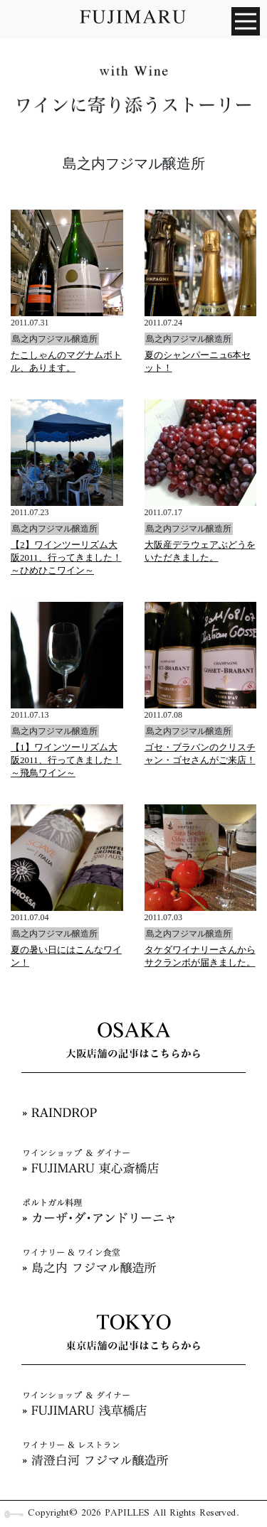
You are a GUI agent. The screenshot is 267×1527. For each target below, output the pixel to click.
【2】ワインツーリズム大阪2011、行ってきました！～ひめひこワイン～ (66, 557)
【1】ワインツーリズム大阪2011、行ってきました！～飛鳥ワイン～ (66, 760)
